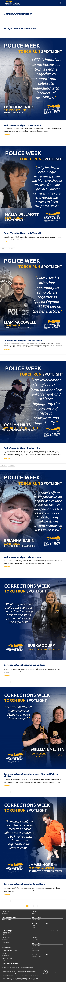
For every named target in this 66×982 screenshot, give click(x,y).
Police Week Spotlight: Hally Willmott (22, 233)
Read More (7, 134)
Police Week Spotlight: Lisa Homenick (22, 125)
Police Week (11, 140)
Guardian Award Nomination (18, 13)
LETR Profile (3, 140)
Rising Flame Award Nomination (20, 28)
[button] (60, 3)
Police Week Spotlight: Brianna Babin (22, 557)
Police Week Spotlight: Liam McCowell (23, 340)
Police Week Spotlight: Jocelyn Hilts (22, 448)
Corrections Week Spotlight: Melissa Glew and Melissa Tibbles (31, 775)
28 (36, 905)
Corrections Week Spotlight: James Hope (24, 883)
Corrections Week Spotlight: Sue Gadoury (24, 664)
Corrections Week (5, 681)
